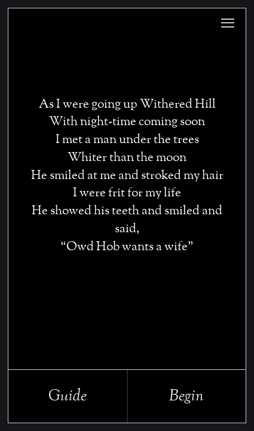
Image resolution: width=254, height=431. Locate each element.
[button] (227, 23)
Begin (186, 396)
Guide (67, 396)
